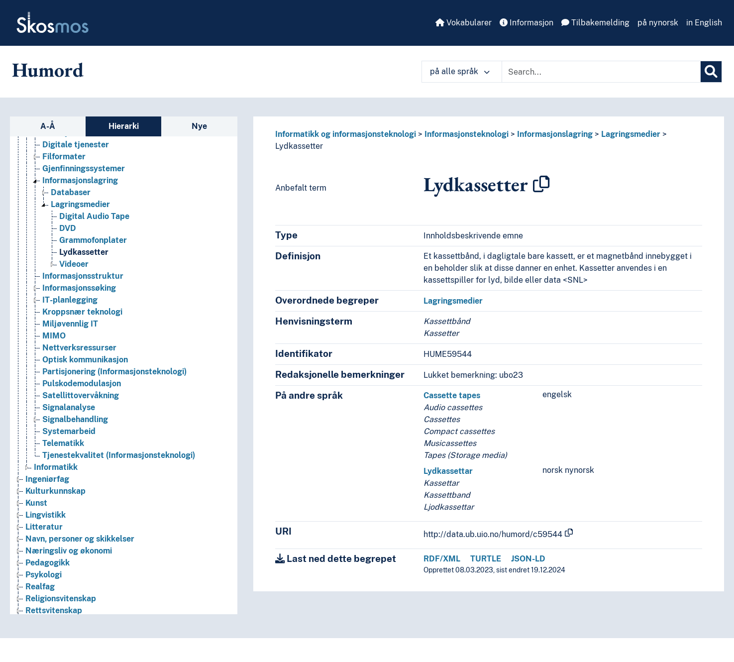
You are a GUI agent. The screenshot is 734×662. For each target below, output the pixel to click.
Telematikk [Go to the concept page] (63, 443)
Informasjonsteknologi (466, 134)
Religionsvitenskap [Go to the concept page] (60, 598)
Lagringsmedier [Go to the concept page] (80, 204)
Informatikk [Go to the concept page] (56, 467)
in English (704, 22)
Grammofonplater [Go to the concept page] (93, 240)
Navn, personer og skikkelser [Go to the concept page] (79, 539)
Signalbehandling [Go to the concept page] (75, 419)
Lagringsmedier (630, 134)
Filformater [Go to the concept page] (64, 156)
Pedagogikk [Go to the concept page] (47, 562)
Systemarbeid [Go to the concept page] (69, 431)
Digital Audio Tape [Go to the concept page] (94, 216)
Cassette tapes (451, 395)
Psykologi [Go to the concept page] (43, 574)
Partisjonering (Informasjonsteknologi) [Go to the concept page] (114, 371)
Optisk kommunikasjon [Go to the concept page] (85, 359)
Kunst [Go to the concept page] (36, 503)
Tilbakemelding (595, 22)
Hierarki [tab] (123, 126)
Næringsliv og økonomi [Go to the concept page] (68, 550)
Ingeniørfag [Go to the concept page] (47, 479)
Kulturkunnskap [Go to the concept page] (55, 491)
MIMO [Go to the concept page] (54, 335)
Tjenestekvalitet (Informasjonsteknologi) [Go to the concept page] (118, 455)
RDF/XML (441, 558)
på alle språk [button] (460, 71)
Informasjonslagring (555, 134)
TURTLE (485, 558)
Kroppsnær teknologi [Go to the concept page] (82, 312)
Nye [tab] (199, 126)
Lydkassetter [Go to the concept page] (83, 252)
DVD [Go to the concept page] (67, 228)
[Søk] (711, 72)
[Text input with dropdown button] (601, 72)
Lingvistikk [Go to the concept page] (45, 515)
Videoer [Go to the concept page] (74, 264)
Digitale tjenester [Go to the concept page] (75, 144)
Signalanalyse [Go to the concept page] (68, 407)
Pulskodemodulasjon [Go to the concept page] (81, 383)
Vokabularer (463, 22)
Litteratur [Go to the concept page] (44, 527)
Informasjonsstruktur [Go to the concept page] (82, 276)
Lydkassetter (299, 146)
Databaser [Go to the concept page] (71, 192)
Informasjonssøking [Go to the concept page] (79, 288)
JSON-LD (528, 558)
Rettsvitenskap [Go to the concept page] (53, 610)
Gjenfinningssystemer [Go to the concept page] (83, 168)
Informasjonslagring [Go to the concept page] (80, 180)
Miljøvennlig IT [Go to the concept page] (70, 324)
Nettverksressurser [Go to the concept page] (79, 347)
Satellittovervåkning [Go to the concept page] (80, 395)
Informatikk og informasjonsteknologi (345, 134)
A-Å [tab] (47, 126)
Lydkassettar (448, 471)
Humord (48, 70)
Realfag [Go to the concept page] (40, 586)
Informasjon (526, 22)
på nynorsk (657, 22)
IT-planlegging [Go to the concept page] (70, 300)
